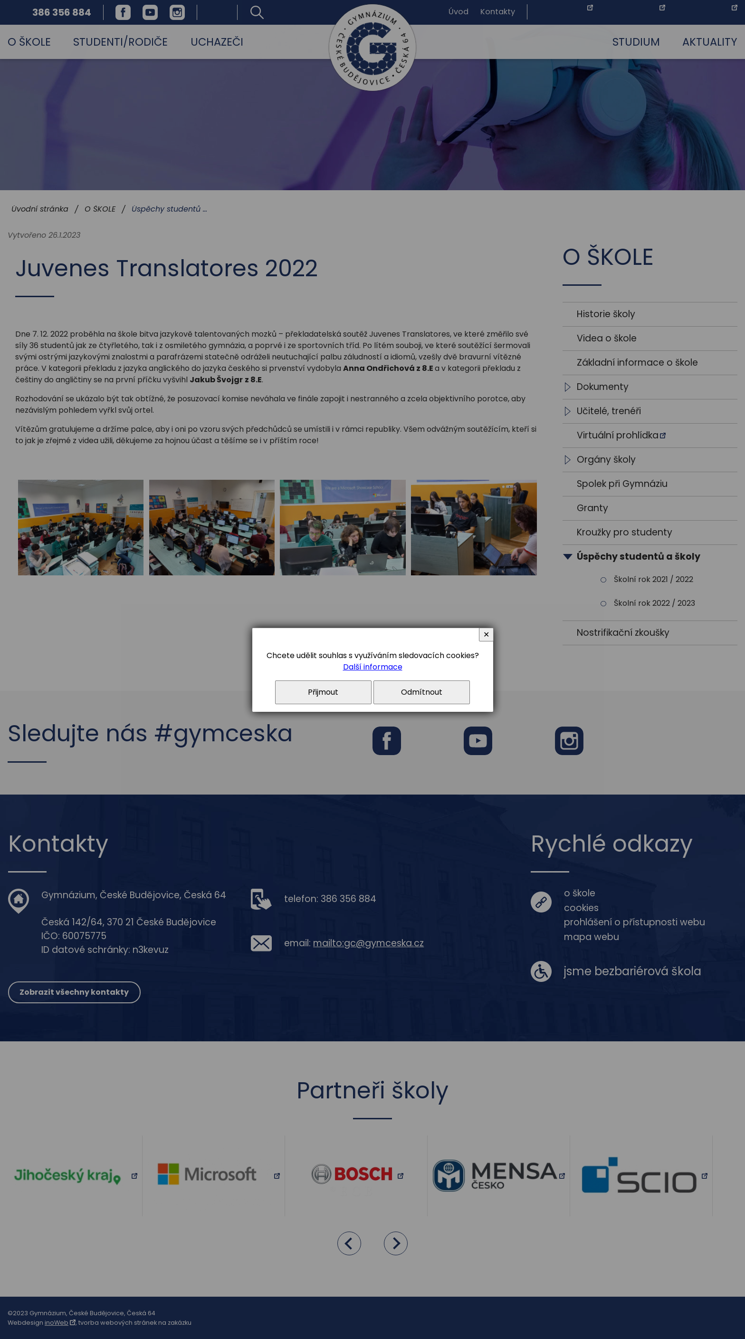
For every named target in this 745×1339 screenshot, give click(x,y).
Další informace (372, 666)
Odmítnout (421, 692)
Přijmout (323, 692)
